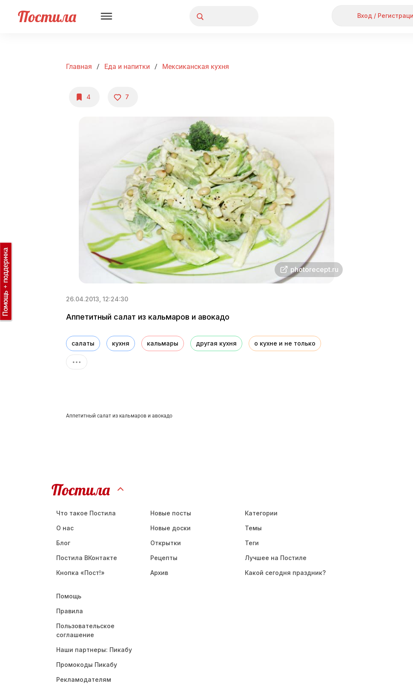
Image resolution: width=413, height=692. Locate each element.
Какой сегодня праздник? (285, 572)
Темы (253, 528)
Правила (69, 611)
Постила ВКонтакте (86, 557)
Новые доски (170, 528)
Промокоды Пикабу (86, 664)
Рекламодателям (83, 679)
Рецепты (164, 557)
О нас (65, 528)
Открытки (165, 542)
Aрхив (159, 572)
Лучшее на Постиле (276, 557)
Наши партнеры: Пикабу (94, 649)
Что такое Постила (86, 513)
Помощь (68, 596)
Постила (47, 16)
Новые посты (170, 513)
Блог (63, 542)
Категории (261, 513)
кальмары (162, 343)
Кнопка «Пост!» (80, 572)
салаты (83, 343)
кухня (120, 343)
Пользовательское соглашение (85, 630)
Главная (79, 67)
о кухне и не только (284, 343)
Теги (252, 542)
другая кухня (216, 343)
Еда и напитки (127, 67)
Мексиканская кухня (195, 67)
